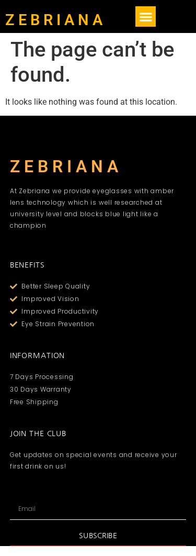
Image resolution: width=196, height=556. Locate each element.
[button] (145, 16)
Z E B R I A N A (53, 20)
